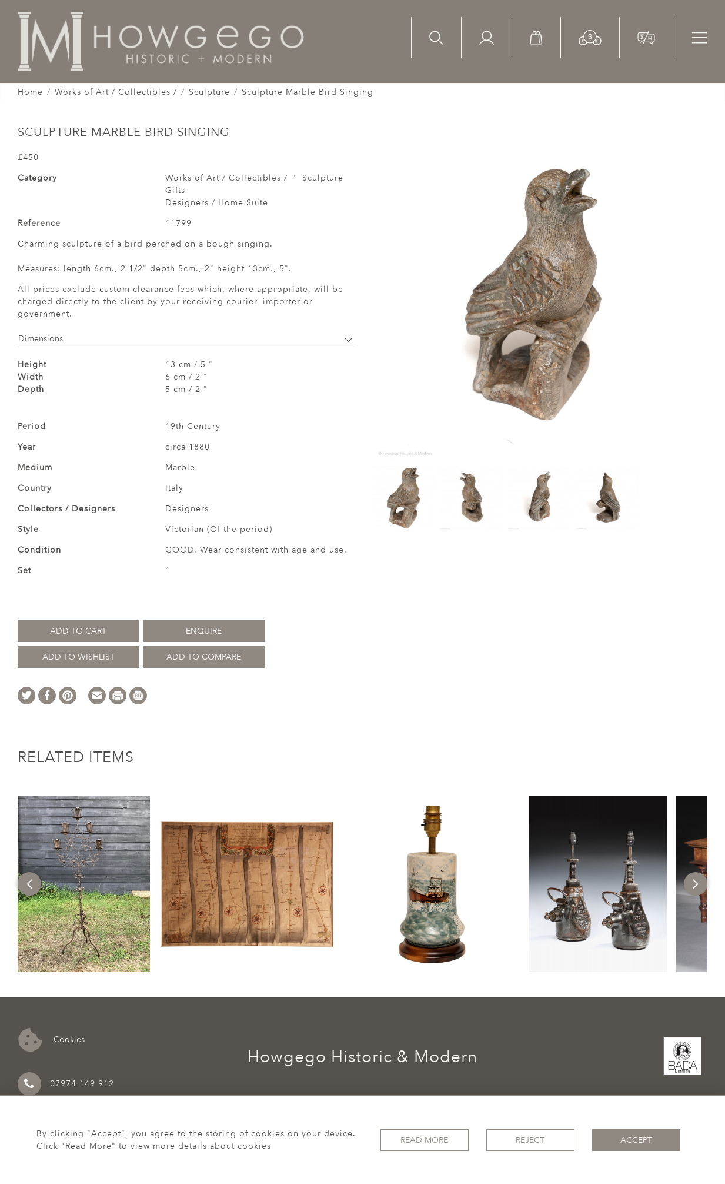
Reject (530, 1140)
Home (30, 92)
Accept (636, 1140)
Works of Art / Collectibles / (116, 92)
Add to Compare (203, 657)
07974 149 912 (66, 1084)
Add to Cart (78, 631)
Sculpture (209, 92)
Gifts (175, 190)
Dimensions (185, 338)
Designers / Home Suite (216, 202)
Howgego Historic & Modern (362, 1057)
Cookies (51, 1040)
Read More (424, 1140)
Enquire (204, 631)
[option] (84, 884)
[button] (590, 36)
